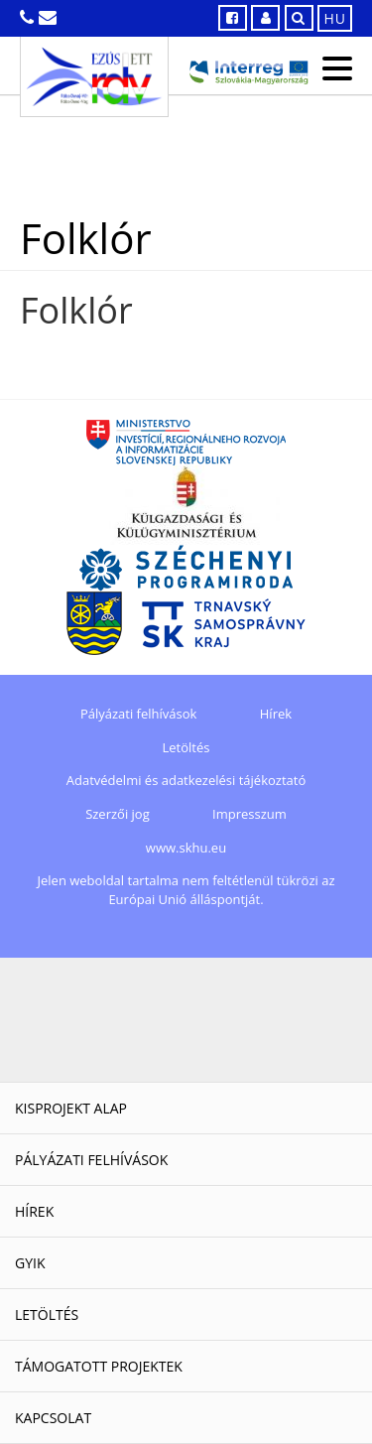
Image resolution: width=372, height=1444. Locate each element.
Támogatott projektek (99, 1366)
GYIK (30, 1262)
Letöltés (186, 747)
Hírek (276, 713)
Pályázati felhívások (138, 713)
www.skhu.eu (186, 847)
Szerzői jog (117, 814)
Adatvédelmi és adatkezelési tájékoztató (186, 780)
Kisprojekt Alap (71, 1108)
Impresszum (249, 814)
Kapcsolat (53, 1417)
